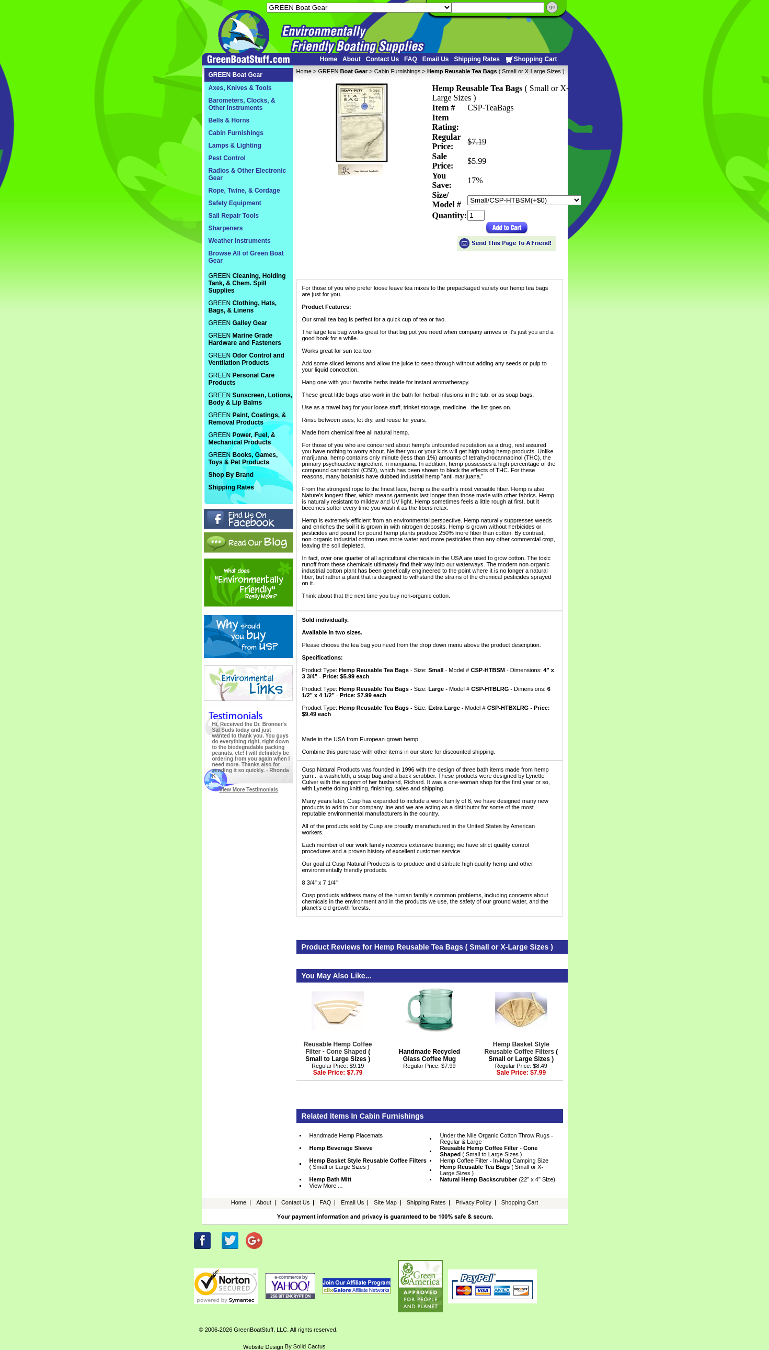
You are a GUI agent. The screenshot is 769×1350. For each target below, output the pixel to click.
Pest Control (227, 158)
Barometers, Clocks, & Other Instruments (242, 104)
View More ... (326, 1185)
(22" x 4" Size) (497, 1179)
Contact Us (382, 59)
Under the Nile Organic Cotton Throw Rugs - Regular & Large (496, 1138)
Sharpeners (226, 228)
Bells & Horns (229, 120)
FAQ (410, 59)
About (351, 59)
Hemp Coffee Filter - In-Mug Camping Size (494, 1160)
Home (328, 59)
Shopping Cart (531, 59)
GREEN (343, 71)
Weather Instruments (240, 240)
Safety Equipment (235, 203)
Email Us (435, 59)
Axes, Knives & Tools (240, 88)
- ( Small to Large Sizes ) (338, 1052)
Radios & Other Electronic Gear (247, 174)
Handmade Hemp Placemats (346, 1135)
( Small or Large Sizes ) (521, 1052)
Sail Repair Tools (234, 215)
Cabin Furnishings (397, 71)
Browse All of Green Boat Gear (246, 257)
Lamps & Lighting (235, 145)
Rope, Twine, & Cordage (244, 190)
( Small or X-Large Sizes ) (491, 1170)
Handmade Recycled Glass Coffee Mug (429, 1055)
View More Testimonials (248, 790)
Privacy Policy (473, 1202)
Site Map (385, 1202)
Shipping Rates (476, 59)
